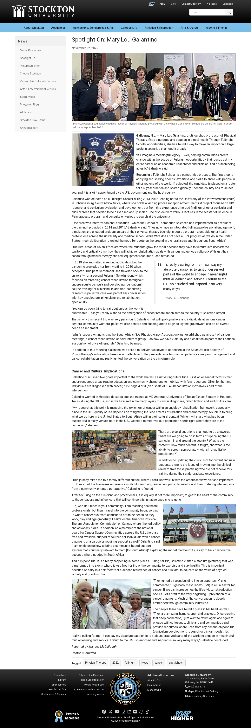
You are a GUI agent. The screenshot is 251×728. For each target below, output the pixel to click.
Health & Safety (57, 689)
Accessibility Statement (201, 696)
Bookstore (60, 675)
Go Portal (152, 3)
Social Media (28, 96)
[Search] (207, 12)
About (34, 27)
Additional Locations (160, 675)
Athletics (159, 27)
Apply (162, 4)
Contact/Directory (191, 4)
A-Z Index (212, 4)
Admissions (93, 27)
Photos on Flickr (29, 104)
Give (173, 4)
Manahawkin (154, 689)
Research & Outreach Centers (38, 81)
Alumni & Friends (217, 27)
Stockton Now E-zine (32, 120)
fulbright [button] (130, 662)
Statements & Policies (53, 694)
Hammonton (154, 685)
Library (62, 679)
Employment (59, 684)
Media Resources (30, 50)
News (22, 41)
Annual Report (29, 127)
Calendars (227, 4)
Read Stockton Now (92, 679)
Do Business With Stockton (88, 689)
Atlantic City (154, 680)
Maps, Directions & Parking (203, 691)
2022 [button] (115, 662)
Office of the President (91, 675)
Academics (58, 27)
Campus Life (129, 27)
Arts (190, 27)
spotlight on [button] (176, 662)
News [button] (145, 662)
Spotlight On (27, 58)
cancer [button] (159, 662)
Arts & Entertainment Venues (38, 89)
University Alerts (95, 694)
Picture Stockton (30, 65)
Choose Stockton (30, 73)
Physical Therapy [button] (95, 662)
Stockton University (43, 11)
